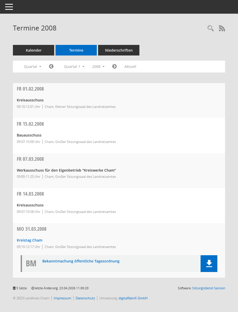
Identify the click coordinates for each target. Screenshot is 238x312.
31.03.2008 (31, 228)
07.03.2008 (30, 158)
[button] (209, 263)
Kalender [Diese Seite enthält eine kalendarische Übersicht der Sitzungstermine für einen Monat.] (34, 50)
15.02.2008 (30, 123)
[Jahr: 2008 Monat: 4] (114, 66)
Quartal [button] (32, 66)
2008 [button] (98, 66)
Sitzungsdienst (208, 288)
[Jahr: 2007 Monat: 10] (51, 66)
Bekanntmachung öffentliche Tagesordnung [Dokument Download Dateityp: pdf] (81, 261)
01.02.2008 (30, 88)
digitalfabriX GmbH (133, 298)
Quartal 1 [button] (74, 66)
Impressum (62, 298)
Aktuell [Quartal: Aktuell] (130, 66)
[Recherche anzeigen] (210, 28)
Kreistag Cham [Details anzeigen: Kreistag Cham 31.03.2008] (29, 240)
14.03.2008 (30, 193)
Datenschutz (85, 298)
